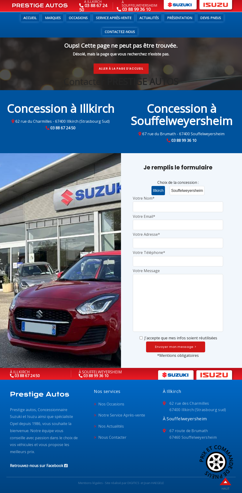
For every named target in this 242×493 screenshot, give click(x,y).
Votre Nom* (178, 202)
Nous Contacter (112, 437)
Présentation (179, 18)
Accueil (30, 18)
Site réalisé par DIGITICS (122, 483)
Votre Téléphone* (178, 256)
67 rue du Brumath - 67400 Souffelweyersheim (183, 133)
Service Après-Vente (113, 18)
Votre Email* (178, 220)
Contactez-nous (120, 31)
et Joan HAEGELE (152, 483)
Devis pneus (210, 18)
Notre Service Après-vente (121, 415)
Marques (53, 18)
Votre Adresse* (178, 238)
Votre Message (178, 300)
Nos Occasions (111, 404)
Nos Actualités (111, 426)
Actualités (149, 18)
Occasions (78, 18)
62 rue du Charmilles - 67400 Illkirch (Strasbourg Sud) (62, 121)
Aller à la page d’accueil (121, 69)
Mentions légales (90, 483)
